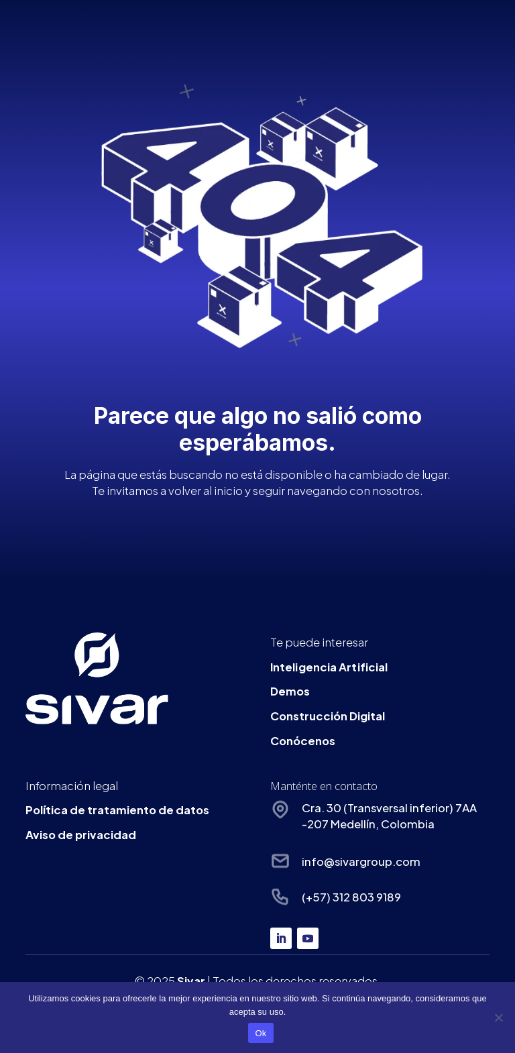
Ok (260, 1033)
